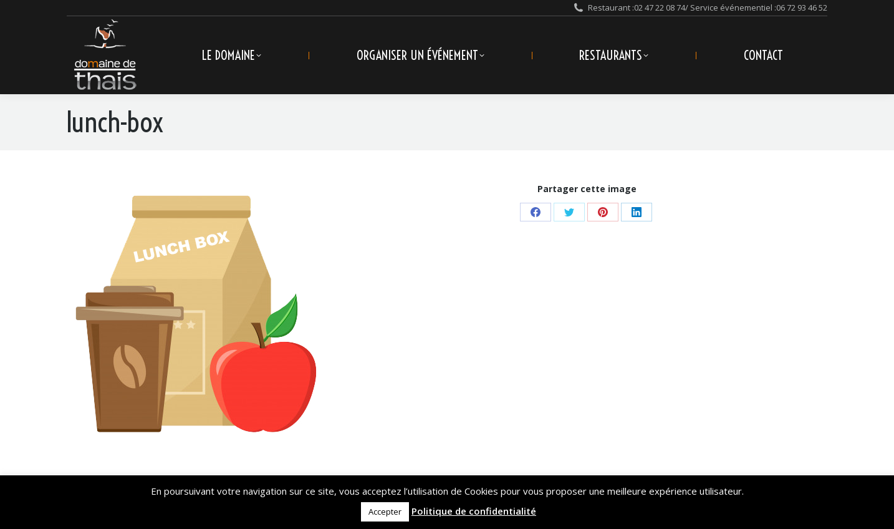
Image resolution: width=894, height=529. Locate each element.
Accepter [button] (384, 511)
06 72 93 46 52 (801, 7)
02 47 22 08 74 (659, 7)
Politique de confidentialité (473, 511)
